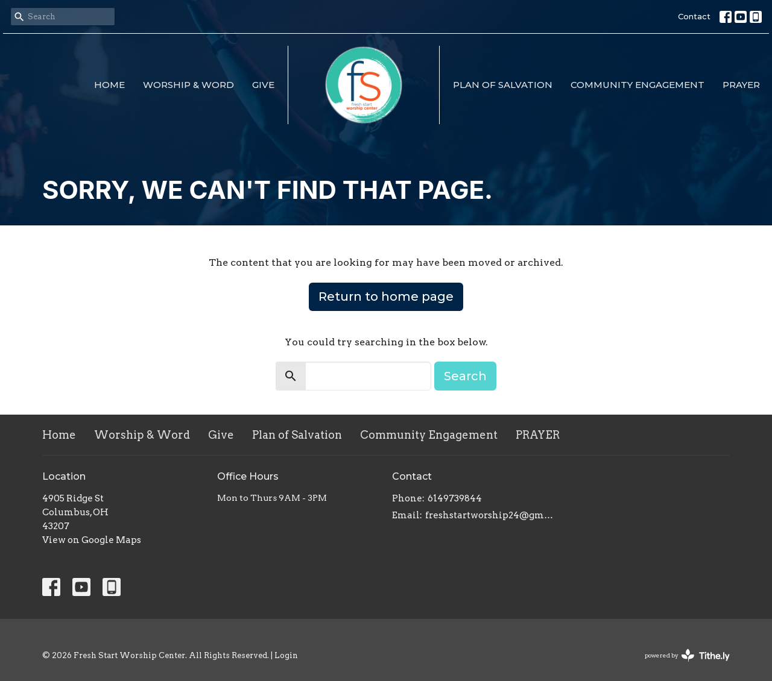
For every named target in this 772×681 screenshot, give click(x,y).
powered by (687, 655)
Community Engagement (637, 84)
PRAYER (741, 84)
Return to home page (386, 296)
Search (465, 376)
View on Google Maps (91, 540)
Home (109, 84)
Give (263, 84)
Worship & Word (188, 84)
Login (286, 655)
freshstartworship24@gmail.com (490, 515)
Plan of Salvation (502, 84)
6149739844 (455, 498)
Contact (694, 16)
